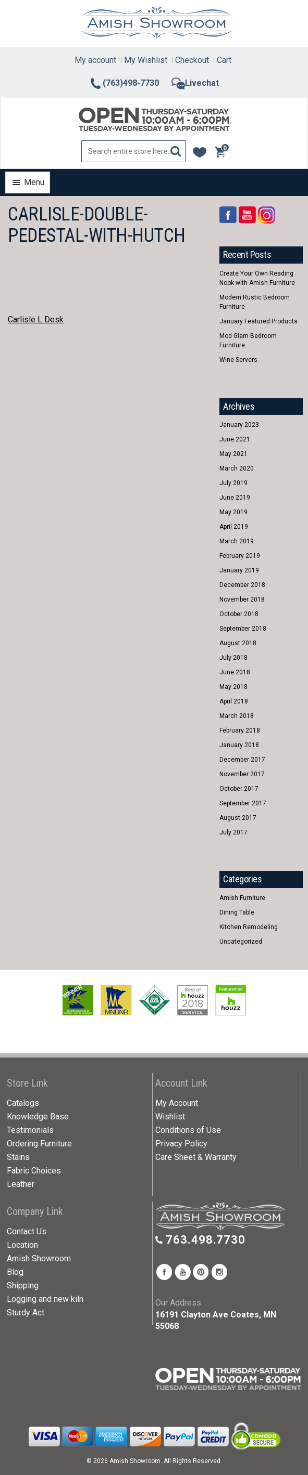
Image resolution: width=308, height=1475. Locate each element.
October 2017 (238, 788)
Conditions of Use (188, 1130)
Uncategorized (240, 941)
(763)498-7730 (124, 83)
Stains (18, 1157)
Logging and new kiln (45, 1299)
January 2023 (239, 424)
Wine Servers (238, 359)
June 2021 (234, 439)
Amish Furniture (242, 898)
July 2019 (233, 483)
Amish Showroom (39, 1258)
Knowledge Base (38, 1116)
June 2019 (234, 497)
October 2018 (238, 614)
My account (95, 60)
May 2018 (233, 686)
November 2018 (242, 599)
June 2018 (234, 672)
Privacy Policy (181, 1143)
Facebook (228, 214)
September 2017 (242, 803)
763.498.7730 (205, 1239)
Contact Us (26, 1231)
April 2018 (233, 701)
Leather (20, 1184)
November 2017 (242, 774)
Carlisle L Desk (36, 319)
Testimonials (30, 1130)
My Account (176, 1103)
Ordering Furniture (39, 1143)
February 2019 (239, 555)
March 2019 (236, 541)
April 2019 (233, 526)
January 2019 (239, 570)
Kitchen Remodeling (248, 927)
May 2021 (233, 454)
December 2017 (242, 759)
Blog (15, 1272)
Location (22, 1245)
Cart (224, 60)
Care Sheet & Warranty (196, 1157)
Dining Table (236, 912)
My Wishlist (145, 60)
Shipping (23, 1285)
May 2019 (233, 512)
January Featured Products (258, 321)
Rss (266, 214)
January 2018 (239, 745)
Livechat (195, 83)
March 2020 (236, 468)
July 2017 (233, 832)
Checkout (192, 60)
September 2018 (242, 628)
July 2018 (233, 657)
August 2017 (237, 817)
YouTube (247, 214)
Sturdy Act (25, 1312)
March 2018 (236, 716)
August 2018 (237, 643)
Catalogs (23, 1103)
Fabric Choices (34, 1171)
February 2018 (239, 730)
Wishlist (170, 1116)
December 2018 (242, 585)
